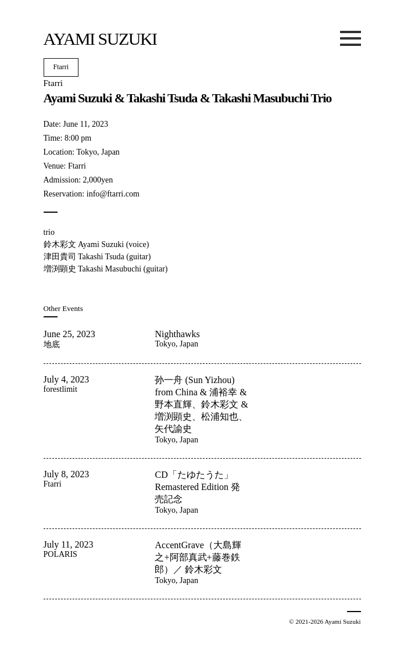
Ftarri (61, 67)
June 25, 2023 (69, 334)
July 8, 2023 (67, 474)
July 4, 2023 (67, 379)
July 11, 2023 (69, 544)
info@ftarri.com (113, 194)
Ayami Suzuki (100, 38)
